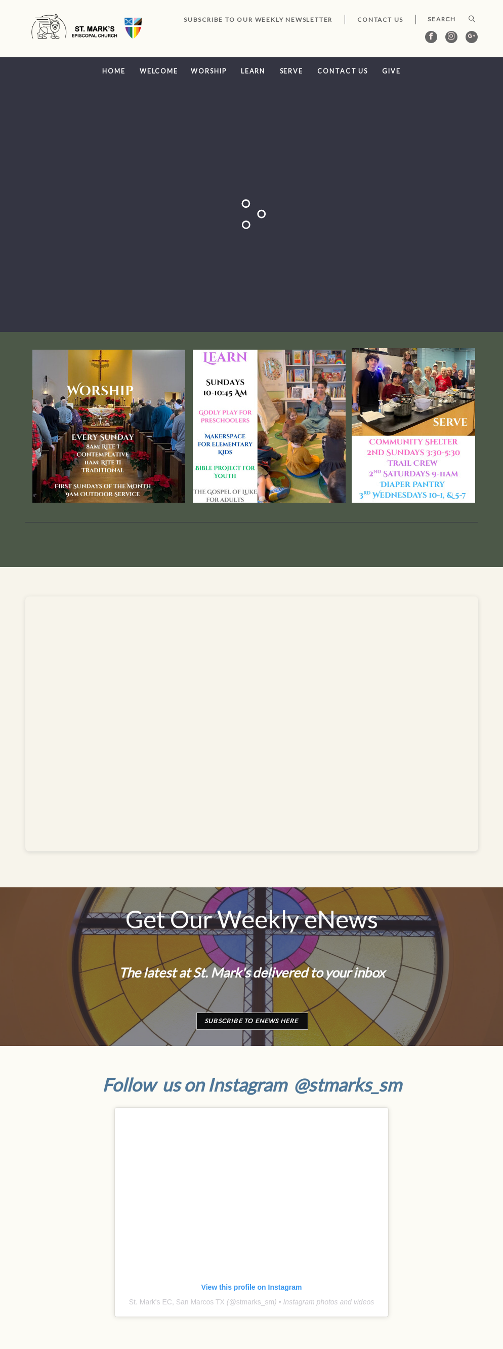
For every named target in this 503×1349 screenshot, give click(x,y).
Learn (253, 71)
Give (391, 71)
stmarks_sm (255, 1302)
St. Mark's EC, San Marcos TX (177, 1302)
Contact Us (380, 19)
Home (113, 71)
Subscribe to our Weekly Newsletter (258, 19)
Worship (208, 71)
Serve (291, 71)
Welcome (159, 71)
